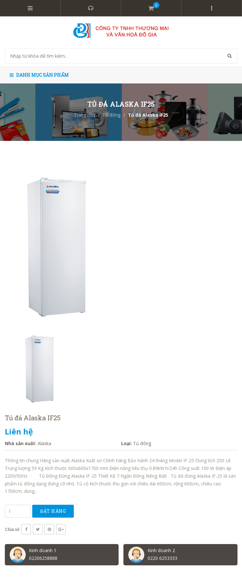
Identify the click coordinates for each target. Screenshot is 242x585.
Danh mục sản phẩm (39, 75)
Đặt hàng (53, 511)
